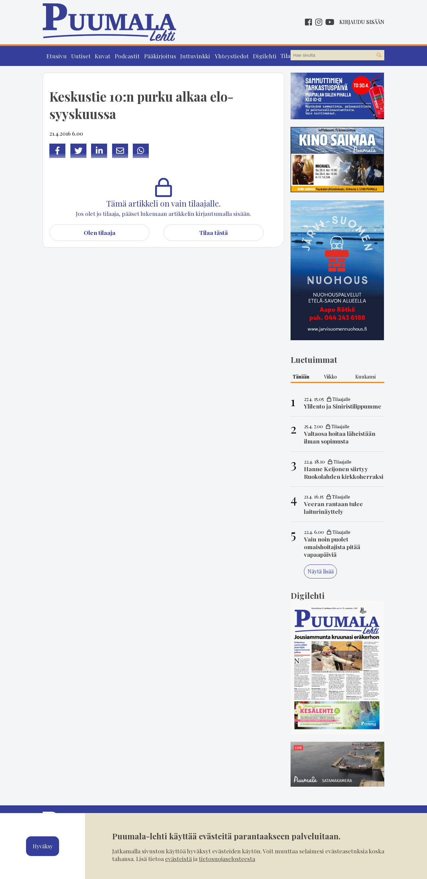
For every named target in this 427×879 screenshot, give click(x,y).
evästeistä (178, 858)
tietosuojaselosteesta (227, 858)
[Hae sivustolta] (379, 55)
